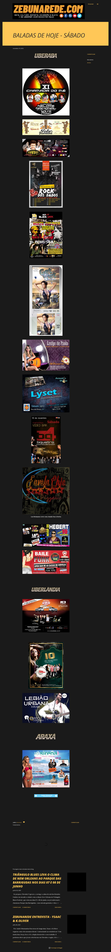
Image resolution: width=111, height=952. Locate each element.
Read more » (58, 907)
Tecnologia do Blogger (55, 948)
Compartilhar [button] (91, 54)
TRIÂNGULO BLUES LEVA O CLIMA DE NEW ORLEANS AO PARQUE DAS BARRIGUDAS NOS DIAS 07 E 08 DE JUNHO (37, 880)
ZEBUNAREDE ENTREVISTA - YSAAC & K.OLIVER (37, 919)
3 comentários (26, 907)
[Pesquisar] (90, 4)
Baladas (89, 62)
